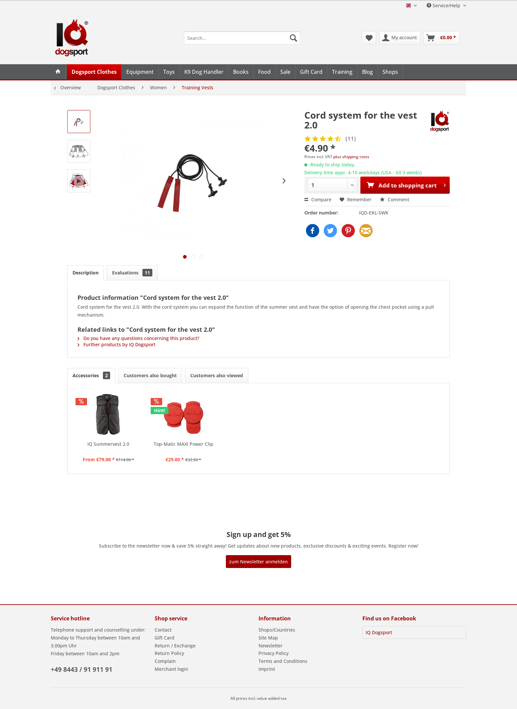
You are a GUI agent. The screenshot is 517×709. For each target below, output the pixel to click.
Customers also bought (150, 375)
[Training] (342, 71)
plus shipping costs (351, 156)
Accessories (91, 375)
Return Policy (169, 653)
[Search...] (242, 37)
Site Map (268, 638)
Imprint (266, 669)
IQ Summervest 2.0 (108, 444)
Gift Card (164, 638)
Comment (394, 199)
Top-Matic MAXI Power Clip (183, 444)
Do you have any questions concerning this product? (138, 338)
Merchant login (171, 669)
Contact (163, 630)
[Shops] (390, 71)
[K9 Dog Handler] (204, 71)
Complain (165, 661)
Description (86, 272)
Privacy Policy (273, 653)
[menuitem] (242, 37)
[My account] (399, 37)
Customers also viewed (216, 375)
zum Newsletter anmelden (258, 561)
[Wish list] (369, 37)
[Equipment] (140, 71)
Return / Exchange (175, 645)
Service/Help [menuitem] (444, 5)
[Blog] (367, 71)
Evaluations (132, 272)
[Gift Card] (311, 71)
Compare (317, 199)
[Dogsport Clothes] (94, 71)
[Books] (241, 71)
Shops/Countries (276, 630)
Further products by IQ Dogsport (116, 344)
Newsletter (270, 645)
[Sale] (285, 71)
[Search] (293, 37)
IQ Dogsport (379, 632)
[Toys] (169, 71)
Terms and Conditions (282, 661)
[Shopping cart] (441, 37)
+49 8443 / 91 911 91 (81, 669)
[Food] (265, 71)
